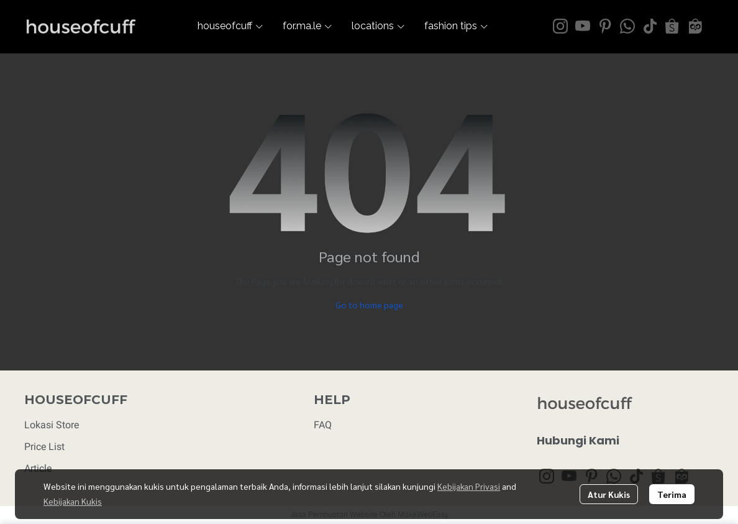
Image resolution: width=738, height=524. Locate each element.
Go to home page (369, 304)
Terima (671, 494)
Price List (44, 447)
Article (38, 468)
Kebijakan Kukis (72, 501)
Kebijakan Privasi (468, 486)
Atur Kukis (609, 494)
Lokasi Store (51, 425)
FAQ (323, 425)
